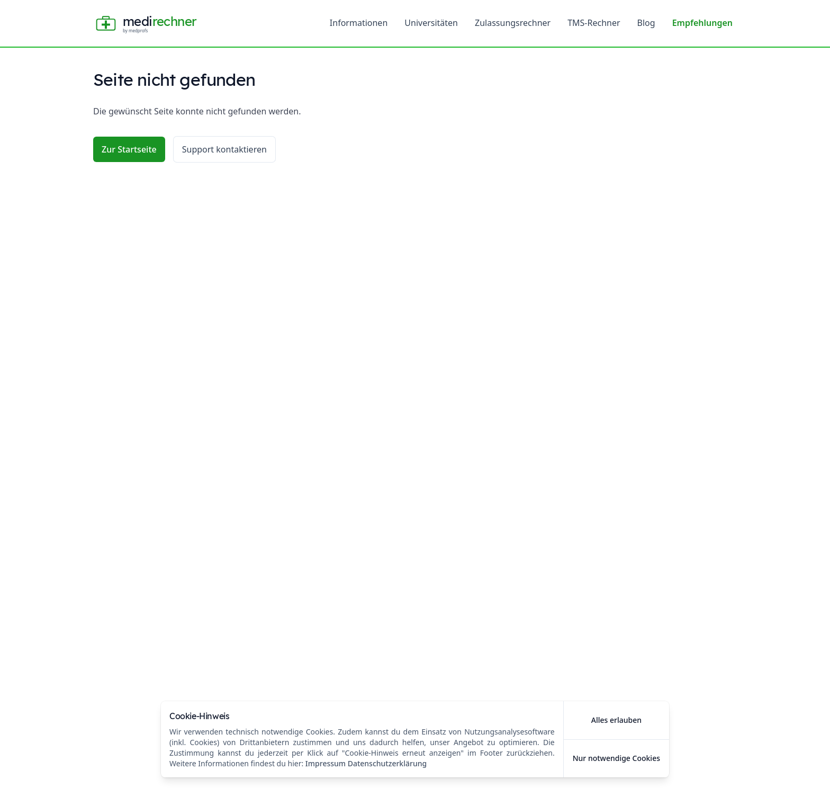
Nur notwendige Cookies (616, 758)
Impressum (325, 763)
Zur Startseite (129, 149)
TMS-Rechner (593, 23)
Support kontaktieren (224, 149)
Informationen (358, 23)
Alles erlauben (616, 720)
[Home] (144, 23)
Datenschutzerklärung (387, 763)
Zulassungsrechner (513, 23)
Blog (646, 23)
